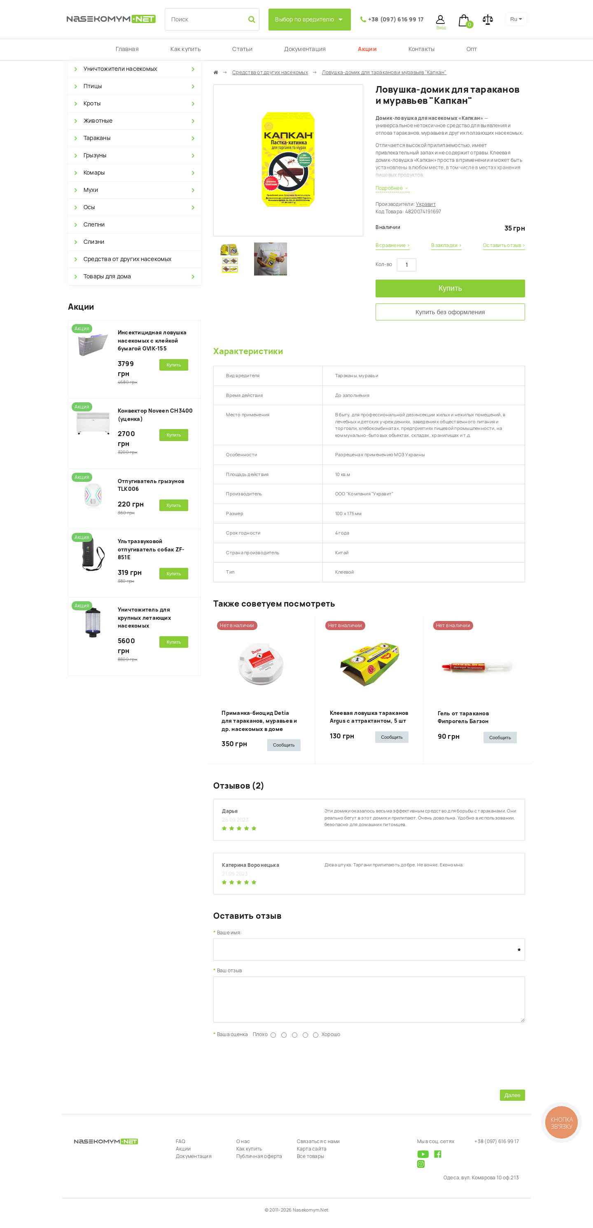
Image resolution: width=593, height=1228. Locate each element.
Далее (512, 1101)
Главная (127, 49)
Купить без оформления (450, 311)
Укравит (426, 204)
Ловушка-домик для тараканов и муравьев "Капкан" (384, 72)
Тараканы (97, 138)
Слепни (94, 224)
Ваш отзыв (229, 970)
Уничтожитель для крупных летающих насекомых (144, 617)
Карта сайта (312, 1155)
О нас (243, 1147)
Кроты (92, 103)
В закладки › (446, 245)
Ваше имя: (229, 932)
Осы (89, 207)
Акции (367, 49)
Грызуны (95, 155)
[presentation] (276, 1069)
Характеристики (247, 351)
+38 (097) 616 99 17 (396, 19)
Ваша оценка (232, 1040)
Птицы (93, 86)
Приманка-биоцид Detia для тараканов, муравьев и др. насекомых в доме (259, 721)
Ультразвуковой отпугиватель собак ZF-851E (151, 549)
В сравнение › (393, 245)
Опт (472, 49)
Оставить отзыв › (504, 245)
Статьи (242, 49)
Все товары (310, 1162)
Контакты (421, 49)
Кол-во (384, 264)
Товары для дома (107, 276)
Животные (98, 120)
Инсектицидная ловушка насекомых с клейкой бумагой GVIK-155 (152, 340)
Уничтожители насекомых (120, 68)
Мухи (91, 190)
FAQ (181, 1147)
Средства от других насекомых (128, 259)
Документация (305, 49)
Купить (450, 288)
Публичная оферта (259, 1162)
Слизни (94, 241)
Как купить (185, 49)
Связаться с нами (318, 1147)
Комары (94, 172)
